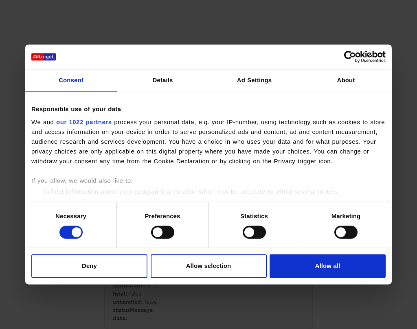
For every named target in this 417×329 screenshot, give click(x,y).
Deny (89, 266)
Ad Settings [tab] (254, 80)
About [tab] (346, 80)
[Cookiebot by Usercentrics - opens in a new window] (350, 56)
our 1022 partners (84, 121)
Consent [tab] (71, 80)
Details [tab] (163, 80)
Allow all (327, 266)
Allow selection (208, 266)
